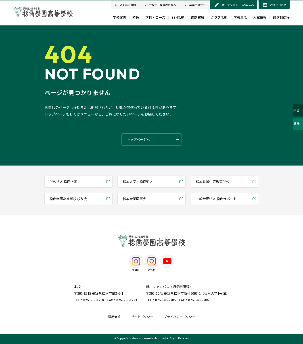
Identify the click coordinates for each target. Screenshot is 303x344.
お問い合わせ (278, 5)
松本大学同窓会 (134, 198)
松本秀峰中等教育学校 (212, 181)
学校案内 (119, 17)
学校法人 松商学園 (63, 181)
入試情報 (260, 17)
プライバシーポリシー (179, 316)
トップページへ (153, 139)
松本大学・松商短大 (138, 181)
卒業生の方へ (194, 5)
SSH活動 (177, 17)
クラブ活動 (219, 17)
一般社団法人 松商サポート (216, 198)
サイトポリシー (142, 316)
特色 (135, 17)
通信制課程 (281, 17)
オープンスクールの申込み (238, 5)
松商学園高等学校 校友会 (68, 198)
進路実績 (197, 17)
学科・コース (155, 17)
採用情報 (114, 316)
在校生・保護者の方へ (160, 5)
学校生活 (240, 17)
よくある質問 (125, 5)
